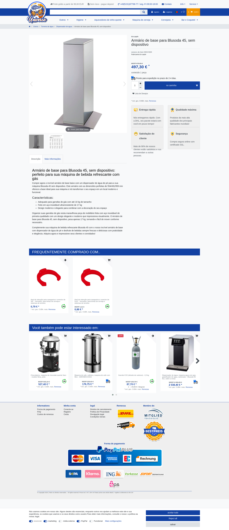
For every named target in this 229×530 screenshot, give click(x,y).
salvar (173, 524)
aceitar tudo (173, 512)
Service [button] (192, 4)
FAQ (39, 412)
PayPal (84, 521)
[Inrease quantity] (140, 83)
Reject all (173, 518)
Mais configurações (113, 521)
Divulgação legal (97, 414)
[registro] (155, 12)
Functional (98, 521)
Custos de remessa (45, 414)
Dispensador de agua (64, 26)
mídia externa (68, 521)
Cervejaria (166, 20)
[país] (176, 12)
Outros (62, 20)
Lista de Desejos (140, 94)
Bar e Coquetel (189, 20)
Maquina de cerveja (141, 20)
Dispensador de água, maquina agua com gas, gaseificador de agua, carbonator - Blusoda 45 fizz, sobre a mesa (179, 377)
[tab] (35, 159)
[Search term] (95, 12)
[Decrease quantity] (140, 88)
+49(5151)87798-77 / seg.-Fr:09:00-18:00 (138, 4)
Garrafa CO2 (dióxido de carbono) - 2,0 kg (133, 375)
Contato (167, 4)
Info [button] (182, 4)
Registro (67, 412)
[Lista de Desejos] (183, 12)
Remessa (152, 101)
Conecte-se (68, 409)
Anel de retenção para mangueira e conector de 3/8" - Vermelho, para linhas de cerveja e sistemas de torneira (48, 301)
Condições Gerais (97, 417)
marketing (52, 521)
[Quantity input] (134, 85)
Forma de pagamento (46, 409)
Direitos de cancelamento (101, 409)
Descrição (35, 159)
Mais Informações (53, 159)
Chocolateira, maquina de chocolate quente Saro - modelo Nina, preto (48, 376)
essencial (38, 521)
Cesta (66, 414)
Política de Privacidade (100, 412)
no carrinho (182, 85)
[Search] (144, 12)
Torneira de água (47, 26)
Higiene (80, 20)
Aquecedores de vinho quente (108, 20)
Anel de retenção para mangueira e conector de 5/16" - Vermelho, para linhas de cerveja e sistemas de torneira (91, 301)
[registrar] (167, 12)
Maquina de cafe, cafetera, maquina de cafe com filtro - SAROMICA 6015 (92, 376)
